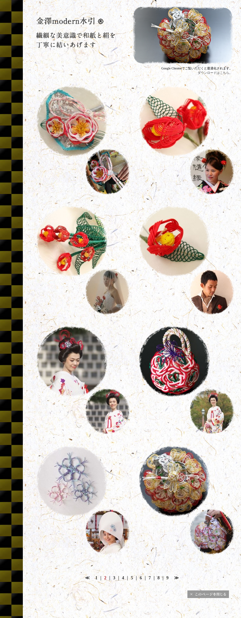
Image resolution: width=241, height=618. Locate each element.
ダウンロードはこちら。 (215, 72)
